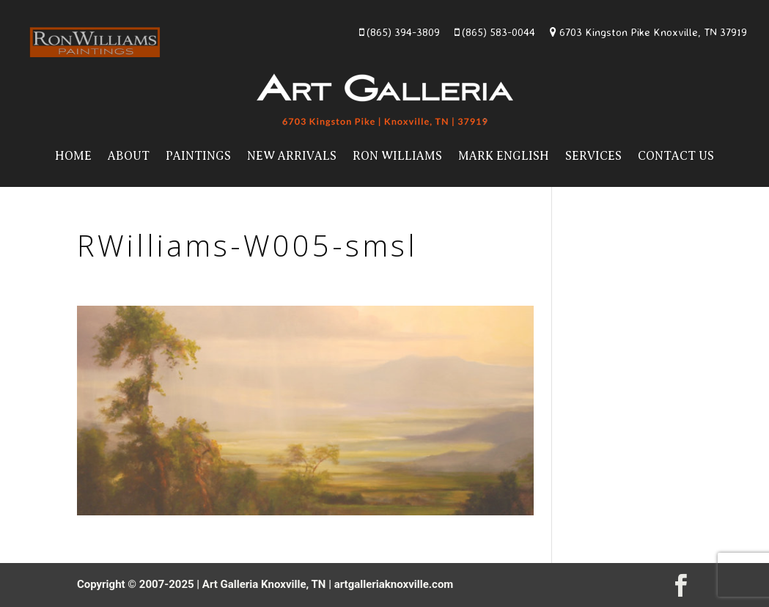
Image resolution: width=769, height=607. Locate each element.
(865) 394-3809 (399, 32)
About (129, 156)
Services (593, 156)
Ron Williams (397, 156)
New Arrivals (291, 156)
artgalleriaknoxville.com (394, 584)
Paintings (198, 156)
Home (73, 156)
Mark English (503, 156)
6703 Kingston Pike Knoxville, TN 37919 (648, 32)
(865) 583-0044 (495, 32)
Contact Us (676, 156)
